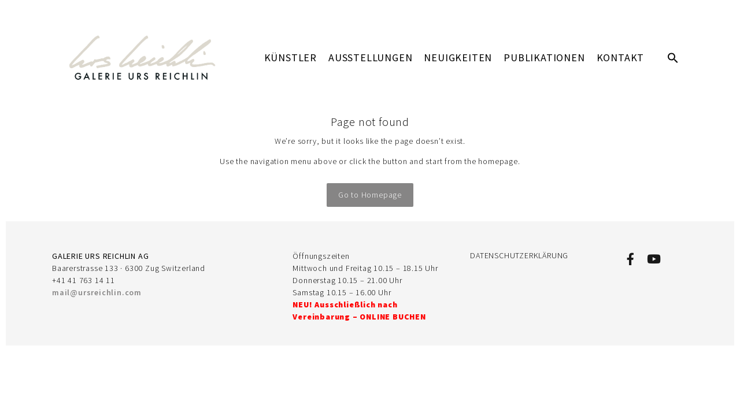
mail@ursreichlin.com (97, 292)
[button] (673, 57)
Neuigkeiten (458, 57)
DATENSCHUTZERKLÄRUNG (519, 255)
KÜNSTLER (290, 57)
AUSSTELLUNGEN (370, 57)
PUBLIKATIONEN (544, 57)
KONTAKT (621, 57)
